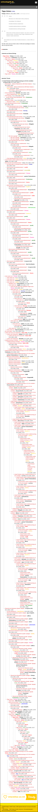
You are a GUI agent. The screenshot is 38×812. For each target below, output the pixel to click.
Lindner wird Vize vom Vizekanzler (13, 332)
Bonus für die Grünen (13, 702)
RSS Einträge (5, 809)
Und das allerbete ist (11, 611)
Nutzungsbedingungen (28, 809)
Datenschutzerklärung (6, 810)
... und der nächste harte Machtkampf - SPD (15, 97)
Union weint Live (8, 276)
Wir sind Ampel (8, 331)
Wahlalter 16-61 (12, 283)
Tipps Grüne (8, 57)
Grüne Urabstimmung (10, 92)
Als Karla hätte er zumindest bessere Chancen (17, 164)
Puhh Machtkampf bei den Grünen (13, 103)
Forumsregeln (13, 810)
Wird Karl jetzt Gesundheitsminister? (13, 162)
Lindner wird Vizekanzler (12, 334)
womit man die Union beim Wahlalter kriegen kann (22, 286)
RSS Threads (11, 809)
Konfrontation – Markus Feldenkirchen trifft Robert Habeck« (18, 83)
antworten (5, 49)
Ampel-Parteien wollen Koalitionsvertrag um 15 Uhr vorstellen (18, 81)
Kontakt (16, 809)
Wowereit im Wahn (9, 100)
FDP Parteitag (8, 95)
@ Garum (27, 13)
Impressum (21, 809)
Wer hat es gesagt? (13, 136)
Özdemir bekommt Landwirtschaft (18, 143)
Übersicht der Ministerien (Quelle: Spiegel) (14, 608)
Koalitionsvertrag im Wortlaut (11, 340)
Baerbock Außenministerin (13, 356)
